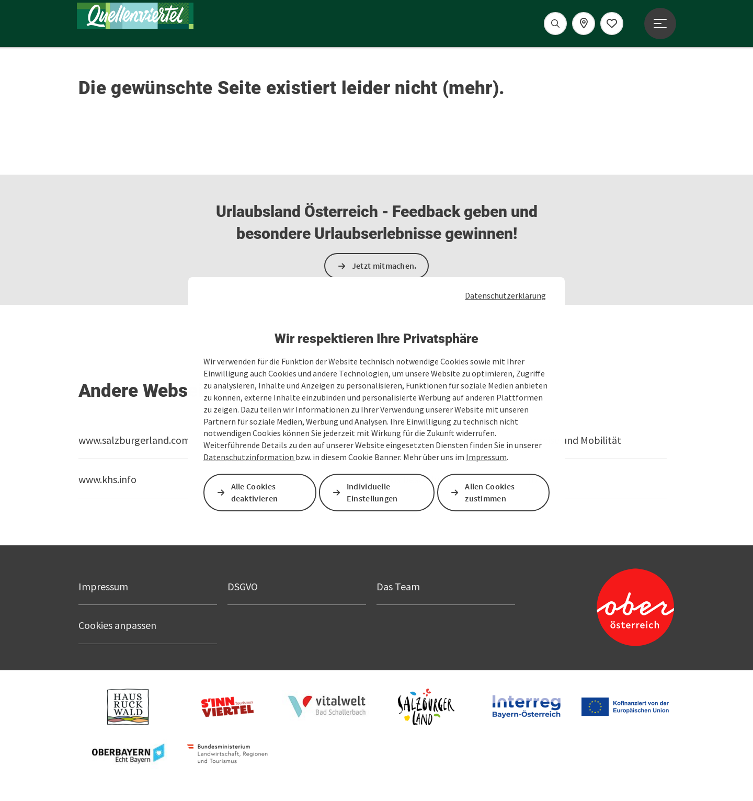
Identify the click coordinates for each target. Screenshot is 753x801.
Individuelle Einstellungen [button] (372, 492)
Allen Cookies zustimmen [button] (490, 492)
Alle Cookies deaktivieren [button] (254, 492)
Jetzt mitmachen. (384, 265)
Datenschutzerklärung (505, 295)
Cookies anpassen (117, 625)
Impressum (486, 457)
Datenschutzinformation (249, 457)
